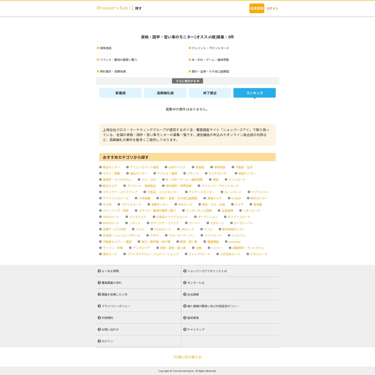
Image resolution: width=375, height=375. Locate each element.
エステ (238, 204)
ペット (139, 229)
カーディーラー (243, 223)
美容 (215, 179)
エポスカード (258, 254)
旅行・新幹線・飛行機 (155, 241)
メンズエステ (138, 217)
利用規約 (107, 318)
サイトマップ (195, 329)
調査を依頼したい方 (114, 294)
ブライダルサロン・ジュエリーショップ (153, 254)
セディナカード (131, 204)
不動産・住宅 (244, 167)
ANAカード (185, 204)
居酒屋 (257, 204)
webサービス (177, 167)
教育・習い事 (188, 241)
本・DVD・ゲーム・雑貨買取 (184, 179)
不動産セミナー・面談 (117, 241)
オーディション (207, 217)
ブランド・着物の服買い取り (157, 210)
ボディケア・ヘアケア (164, 223)
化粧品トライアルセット (172, 217)
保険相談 (219, 167)
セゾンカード (237, 179)
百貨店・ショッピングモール (121, 235)
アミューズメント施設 (144, 167)
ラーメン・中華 (112, 248)
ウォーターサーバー (181, 235)
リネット (134, 223)
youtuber (234, 241)
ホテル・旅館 (111, 173)
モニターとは (195, 282)
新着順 (121, 92)
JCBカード (217, 223)
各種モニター (159, 204)
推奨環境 (193, 318)
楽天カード (109, 254)
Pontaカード (162, 229)
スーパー (194, 223)
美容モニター (247, 173)
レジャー (217, 248)
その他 (106, 204)
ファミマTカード (199, 254)
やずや (154, 235)
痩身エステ (214, 198)
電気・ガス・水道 (213, 204)
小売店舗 (144, 198)
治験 (198, 248)
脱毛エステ (109, 186)
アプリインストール (115, 198)
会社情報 (193, 294)
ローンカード (233, 192)
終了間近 (210, 92)
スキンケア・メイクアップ (119, 192)
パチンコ (193, 173)
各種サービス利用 (114, 229)
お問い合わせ (110, 329)
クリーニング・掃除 (115, 210)
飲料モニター (259, 198)
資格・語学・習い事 (172, 248)
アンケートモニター (201, 192)
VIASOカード (110, 217)
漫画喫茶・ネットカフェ (248, 248)
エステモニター (218, 173)
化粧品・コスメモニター (163, 192)
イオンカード (251, 210)
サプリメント (260, 192)
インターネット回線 (198, 210)
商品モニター (111, 167)
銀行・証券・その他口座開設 (178, 198)
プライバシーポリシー (116, 306)
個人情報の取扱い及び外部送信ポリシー (213, 306)
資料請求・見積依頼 (178, 186)
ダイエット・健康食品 (141, 186)
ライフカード (213, 235)
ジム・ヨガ (148, 179)
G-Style (236, 198)
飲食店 (199, 167)
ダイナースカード (238, 217)
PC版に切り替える (187, 356)
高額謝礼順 (165, 92)
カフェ (208, 229)
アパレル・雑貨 (166, 173)
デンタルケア (141, 248)
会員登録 (257, 8)
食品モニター (138, 173)
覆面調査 (213, 241)
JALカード (187, 229)
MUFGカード (110, 223)
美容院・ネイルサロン (117, 179)
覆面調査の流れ (112, 282)
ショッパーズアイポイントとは (207, 271)
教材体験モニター (233, 229)
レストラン (238, 235)
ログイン (272, 8)
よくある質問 (110, 271)
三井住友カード (230, 254)
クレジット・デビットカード (220, 186)
